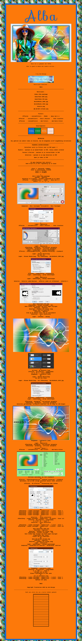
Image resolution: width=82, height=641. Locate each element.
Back (41, 583)
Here (41, 87)
